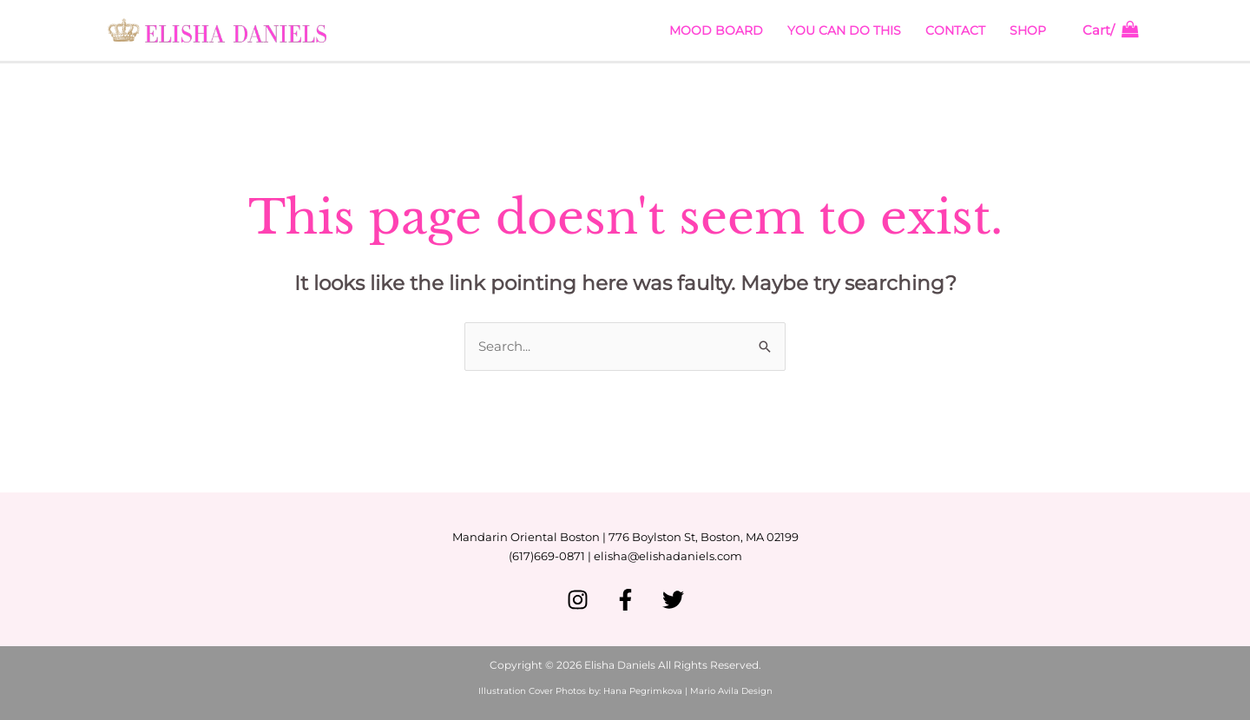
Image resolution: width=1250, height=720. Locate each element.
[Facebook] (625, 600)
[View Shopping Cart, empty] (1111, 31)
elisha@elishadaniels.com (668, 556)
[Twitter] (673, 600)
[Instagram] (578, 600)
